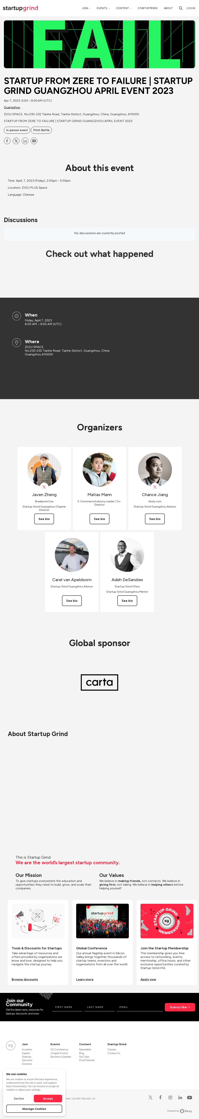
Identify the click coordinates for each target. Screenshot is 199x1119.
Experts (26, 1053)
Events (102, 8)
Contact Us (113, 1053)
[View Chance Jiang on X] (155, 487)
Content (122, 8)
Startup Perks (148, 8)
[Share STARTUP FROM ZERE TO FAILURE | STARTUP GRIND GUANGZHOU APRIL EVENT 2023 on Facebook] (7, 141)
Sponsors (27, 1060)
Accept (48, 1098)
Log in (191, 8)
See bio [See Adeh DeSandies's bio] (127, 601)
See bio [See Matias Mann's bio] (99, 519)
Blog (81, 1053)
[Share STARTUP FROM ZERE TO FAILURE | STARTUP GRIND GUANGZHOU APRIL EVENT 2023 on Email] (34, 141)
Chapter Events (59, 1053)
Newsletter (85, 1049)
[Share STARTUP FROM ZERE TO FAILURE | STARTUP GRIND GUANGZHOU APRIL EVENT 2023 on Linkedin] (25, 141)
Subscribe (178, 1007)
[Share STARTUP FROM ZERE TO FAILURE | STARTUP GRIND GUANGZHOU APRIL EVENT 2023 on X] (16, 141)
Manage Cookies (34, 1109)
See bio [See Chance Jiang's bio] (155, 519)
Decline (19, 1098)
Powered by (179, 1111)
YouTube (84, 1056)
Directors (27, 1063)
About (168, 8)
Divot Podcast (86, 1060)
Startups (26, 1056)
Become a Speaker (61, 1056)
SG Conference (59, 1049)
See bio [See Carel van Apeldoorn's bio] (72, 601)
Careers (111, 1049)
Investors (27, 1049)
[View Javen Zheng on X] (44, 487)
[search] (180, 8)
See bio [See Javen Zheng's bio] (44, 519)
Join (85, 8)
